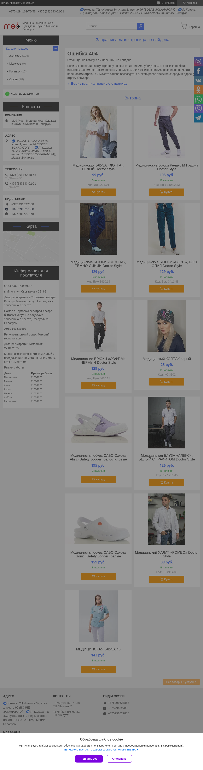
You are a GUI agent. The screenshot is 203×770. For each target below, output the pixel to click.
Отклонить (119, 758)
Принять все (89, 758)
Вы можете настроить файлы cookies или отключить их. (100, 749)
